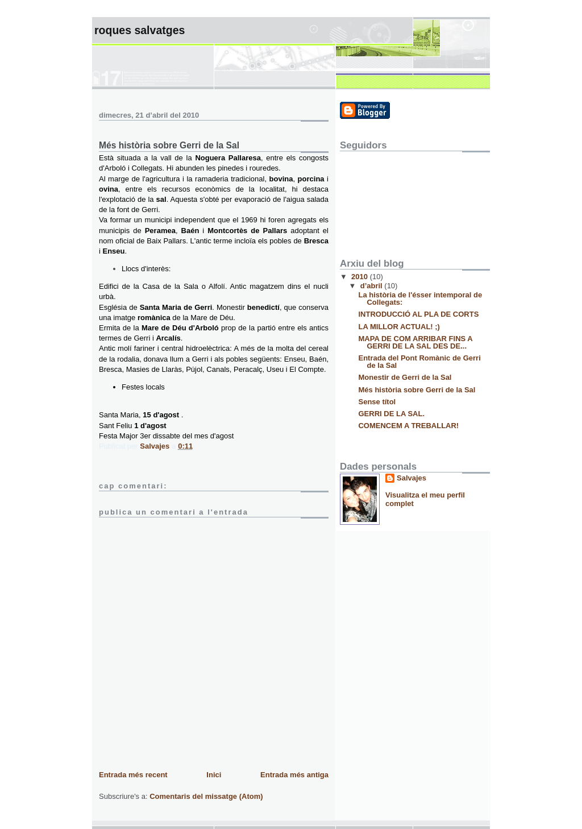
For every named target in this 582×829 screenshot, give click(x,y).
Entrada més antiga (294, 774)
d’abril (372, 285)
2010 (360, 276)
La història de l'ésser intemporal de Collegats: (420, 298)
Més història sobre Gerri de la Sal (416, 390)
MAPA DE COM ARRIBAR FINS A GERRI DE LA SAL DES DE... (415, 342)
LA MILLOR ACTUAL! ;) (398, 326)
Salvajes (411, 478)
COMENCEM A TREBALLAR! (408, 425)
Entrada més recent (133, 774)
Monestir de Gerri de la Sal (404, 377)
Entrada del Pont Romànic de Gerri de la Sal (419, 362)
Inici (213, 774)
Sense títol (377, 401)
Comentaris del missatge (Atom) (206, 796)
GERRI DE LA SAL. (391, 413)
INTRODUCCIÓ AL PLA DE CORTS (418, 314)
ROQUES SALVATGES (139, 30)
